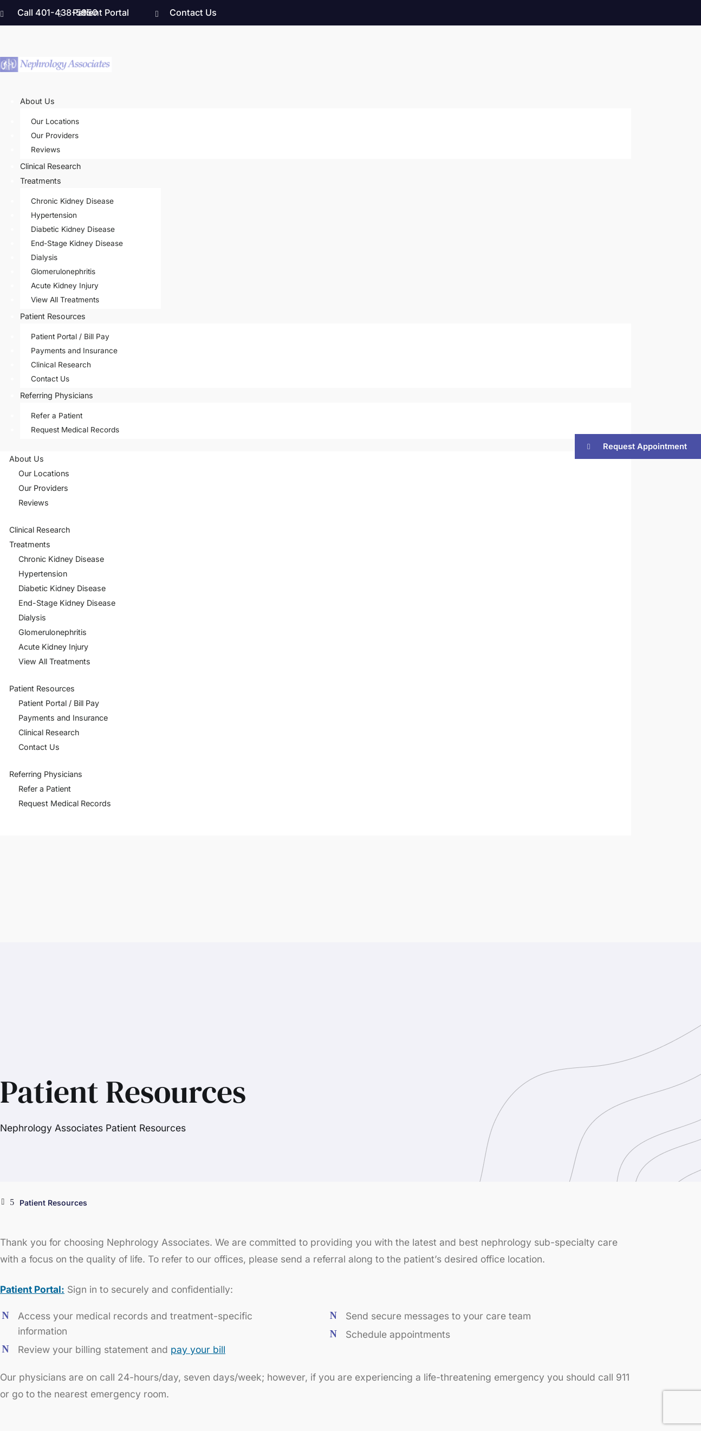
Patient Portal (101, 12)
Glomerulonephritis (63, 271)
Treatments (40, 180)
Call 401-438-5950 (57, 12)
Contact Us (193, 12)
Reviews (45, 149)
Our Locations (55, 121)
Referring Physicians (56, 395)
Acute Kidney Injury (65, 285)
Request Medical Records (75, 429)
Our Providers (55, 135)
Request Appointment (645, 446)
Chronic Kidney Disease (72, 201)
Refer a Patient (56, 415)
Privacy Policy (569, 1367)
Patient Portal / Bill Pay (70, 336)
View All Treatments (65, 299)
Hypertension (54, 215)
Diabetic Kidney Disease (73, 229)
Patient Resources (53, 316)
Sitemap (616, 1367)
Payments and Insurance (74, 350)
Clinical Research (50, 166)
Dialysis (44, 257)
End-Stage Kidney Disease (77, 243)
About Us (37, 101)
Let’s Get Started (105, 1011)
